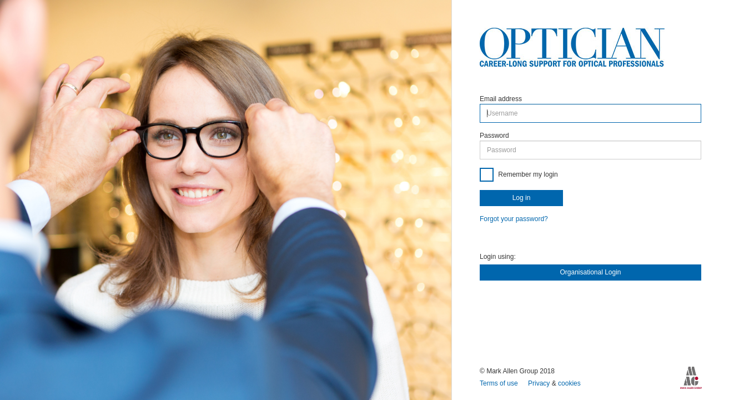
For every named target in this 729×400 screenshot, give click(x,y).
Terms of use (500, 383)
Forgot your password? (514, 219)
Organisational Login (590, 272)
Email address (501, 99)
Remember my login (527, 174)
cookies (569, 383)
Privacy (540, 383)
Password (494, 135)
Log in (521, 198)
